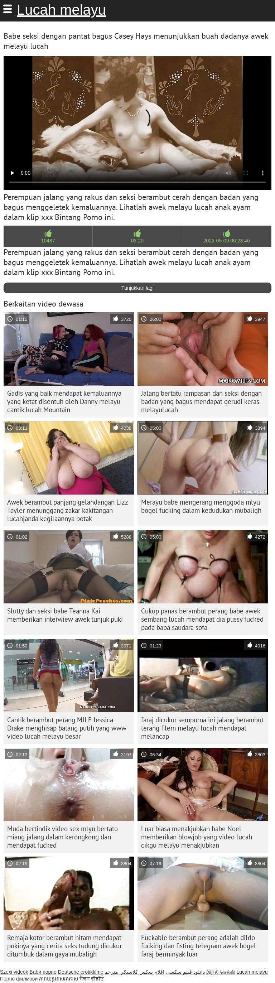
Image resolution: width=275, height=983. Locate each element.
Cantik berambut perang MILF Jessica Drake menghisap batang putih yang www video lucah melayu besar (66, 728)
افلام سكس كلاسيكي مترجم (134, 972)
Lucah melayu (61, 10)
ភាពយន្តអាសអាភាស (58, 979)
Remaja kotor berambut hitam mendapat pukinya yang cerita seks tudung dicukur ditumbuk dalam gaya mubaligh (64, 945)
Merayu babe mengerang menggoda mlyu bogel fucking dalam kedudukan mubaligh (201, 506)
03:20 (137, 241)
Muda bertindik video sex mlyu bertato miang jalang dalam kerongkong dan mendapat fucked (62, 836)
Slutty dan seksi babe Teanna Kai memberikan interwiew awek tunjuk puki (65, 615)
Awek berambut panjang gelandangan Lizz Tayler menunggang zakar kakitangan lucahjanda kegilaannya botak (67, 510)
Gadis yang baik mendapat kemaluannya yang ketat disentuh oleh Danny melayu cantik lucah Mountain (64, 401)
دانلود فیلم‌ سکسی (185, 972)
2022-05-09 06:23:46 (226, 241)
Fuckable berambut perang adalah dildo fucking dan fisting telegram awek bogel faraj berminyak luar (198, 945)
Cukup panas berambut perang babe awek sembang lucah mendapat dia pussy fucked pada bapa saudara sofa (202, 619)
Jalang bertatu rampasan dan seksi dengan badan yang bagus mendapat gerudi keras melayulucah (201, 401)
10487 (48, 241)
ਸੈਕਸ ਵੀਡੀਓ (91, 979)
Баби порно (42, 972)
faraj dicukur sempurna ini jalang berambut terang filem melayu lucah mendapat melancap (202, 728)
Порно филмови (19, 979)
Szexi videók (14, 972)
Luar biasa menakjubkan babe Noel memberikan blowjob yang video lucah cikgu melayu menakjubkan (196, 836)
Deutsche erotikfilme (80, 972)
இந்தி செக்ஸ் (220, 972)
